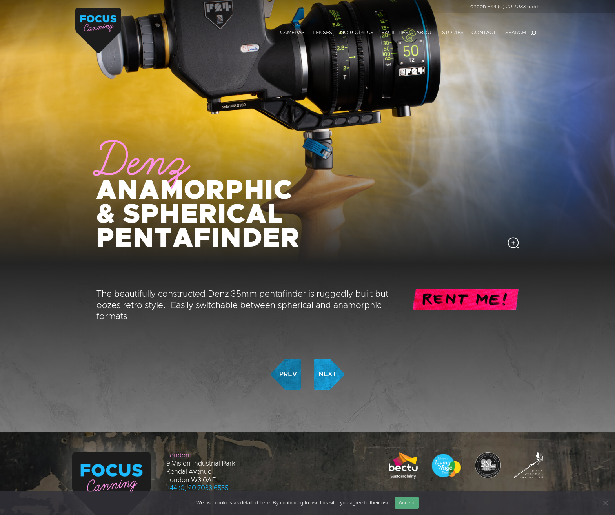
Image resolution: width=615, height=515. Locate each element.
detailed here (255, 503)
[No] (605, 503)
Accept (406, 503)
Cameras (292, 32)
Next (327, 344)
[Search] (533, 33)
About (425, 32)
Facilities (394, 32)
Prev (288, 344)
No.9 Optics (356, 32)
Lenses (322, 32)
